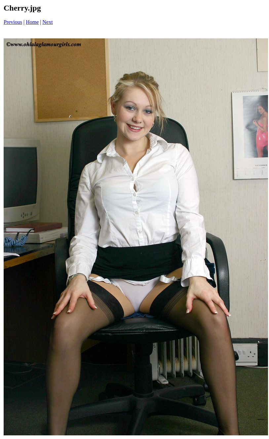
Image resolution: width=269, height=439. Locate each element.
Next (48, 22)
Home (32, 22)
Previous (13, 22)
